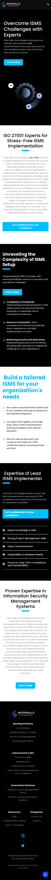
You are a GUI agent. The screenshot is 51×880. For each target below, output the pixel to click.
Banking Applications (23, 741)
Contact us (36, 816)
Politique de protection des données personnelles (23, 866)
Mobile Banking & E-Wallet (23, 732)
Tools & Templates (14, 825)
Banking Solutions (23, 723)
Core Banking (23, 728)
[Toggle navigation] (48, 4)
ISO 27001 (34, 157)
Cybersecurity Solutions (23, 766)
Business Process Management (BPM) (22, 791)
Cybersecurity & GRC (23, 753)
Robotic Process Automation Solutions (23, 799)
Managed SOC (23, 761)
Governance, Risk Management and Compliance (23, 772)
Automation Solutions (23, 785)
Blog (14, 816)
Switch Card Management (23, 736)
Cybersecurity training (14, 820)
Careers (37, 820)
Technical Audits (23, 757)
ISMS (29, 43)
